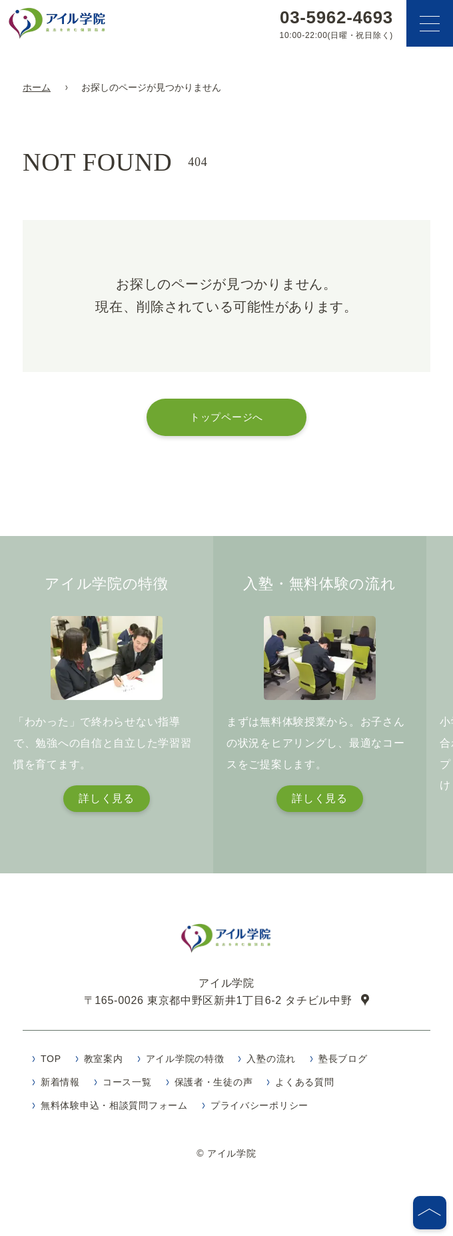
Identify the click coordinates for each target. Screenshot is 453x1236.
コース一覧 (127, 1086)
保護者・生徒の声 (214, 1086)
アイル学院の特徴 (185, 1062)
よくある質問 (304, 1086)
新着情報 (60, 1086)
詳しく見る (107, 798)
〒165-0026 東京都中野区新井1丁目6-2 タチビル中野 (218, 1004)
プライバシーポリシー (259, 1109)
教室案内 (103, 1062)
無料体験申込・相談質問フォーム (114, 1109)
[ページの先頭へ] (429, 1212)
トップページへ (226, 417)
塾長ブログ (343, 1062)
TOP (51, 1062)
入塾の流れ (271, 1062)
